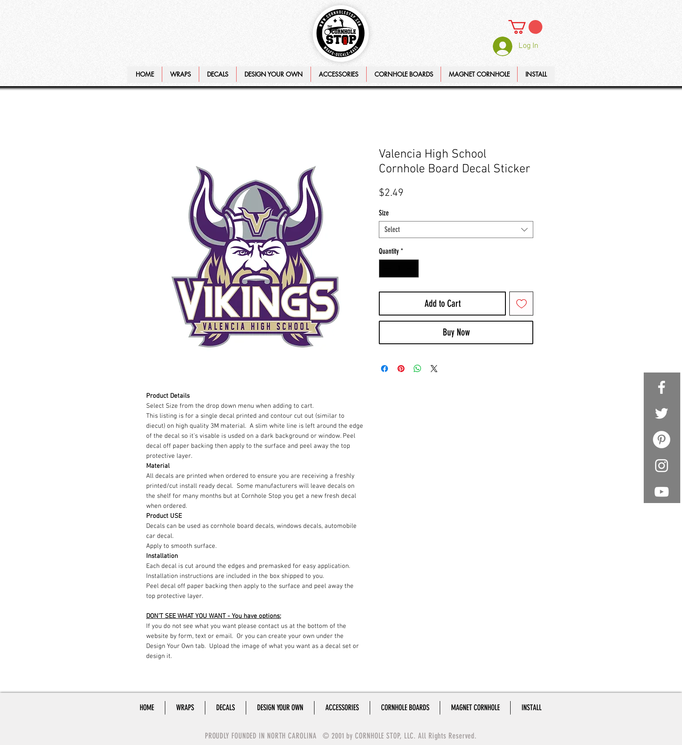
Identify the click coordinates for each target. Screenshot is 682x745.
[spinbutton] (399, 268)
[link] (525, 27)
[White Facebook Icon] (661, 387)
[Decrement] (386, 268)
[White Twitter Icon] (661, 413)
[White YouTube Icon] (661, 491)
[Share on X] (434, 368)
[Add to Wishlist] (521, 303)
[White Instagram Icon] (661, 465)
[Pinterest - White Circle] (661, 439)
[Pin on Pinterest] (401, 368)
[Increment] (411, 268)
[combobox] (456, 229)
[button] (273, 74)
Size (384, 212)
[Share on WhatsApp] (417, 368)
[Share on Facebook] (384, 368)
